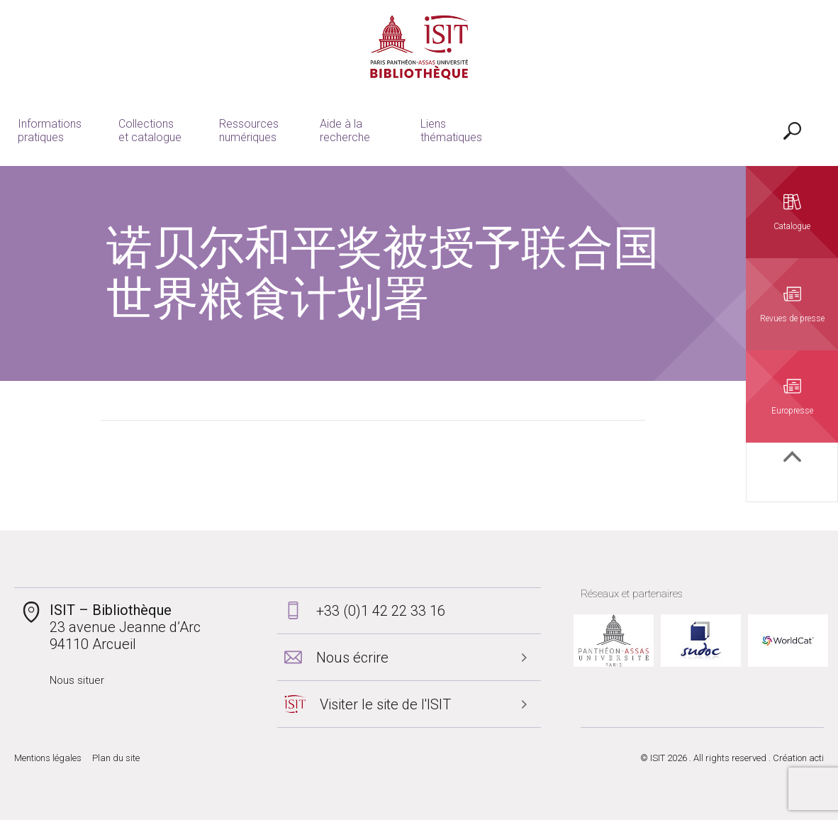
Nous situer (77, 680)
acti (816, 758)
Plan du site (116, 758)
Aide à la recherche (345, 130)
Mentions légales (48, 758)
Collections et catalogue (149, 130)
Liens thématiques (451, 130)
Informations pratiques (50, 130)
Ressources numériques (249, 130)
